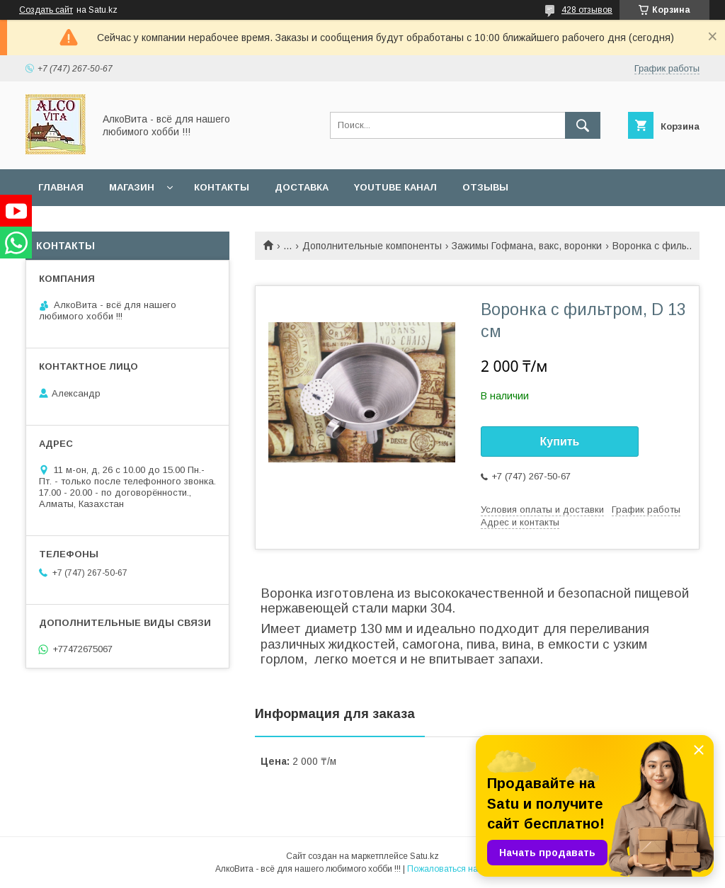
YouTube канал (395, 187)
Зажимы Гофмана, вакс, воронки (527, 245)
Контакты (221, 187)
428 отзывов (586, 10)
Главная (61, 187)
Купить (560, 442)
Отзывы (485, 187)
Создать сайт (46, 10)
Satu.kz (424, 856)
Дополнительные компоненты (372, 245)
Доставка (302, 187)
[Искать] (582, 125)
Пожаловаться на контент (458, 869)
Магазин (131, 187)
